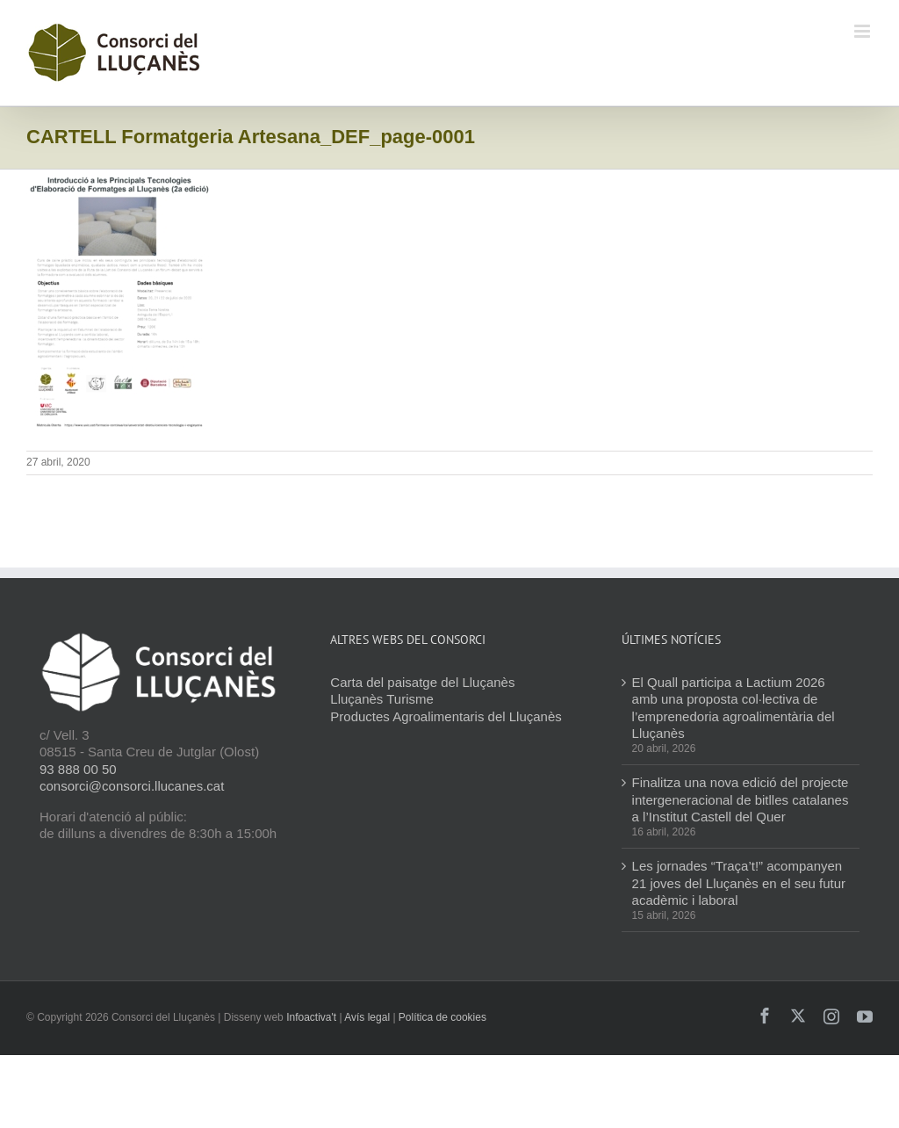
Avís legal (367, 1017)
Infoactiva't (311, 1017)
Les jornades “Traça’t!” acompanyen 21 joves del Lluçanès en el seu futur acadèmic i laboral (739, 882)
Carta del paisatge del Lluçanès (422, 682)
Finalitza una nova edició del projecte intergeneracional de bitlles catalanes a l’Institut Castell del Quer (740, 799)
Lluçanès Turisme (382, 698)
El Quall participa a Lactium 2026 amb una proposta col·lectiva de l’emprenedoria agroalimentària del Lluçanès (733, 708)
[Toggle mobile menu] (863, 31)
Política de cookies (442, 1017)
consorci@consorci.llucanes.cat (132, 785)
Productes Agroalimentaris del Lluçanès (445, 716)
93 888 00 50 (78, 769)
